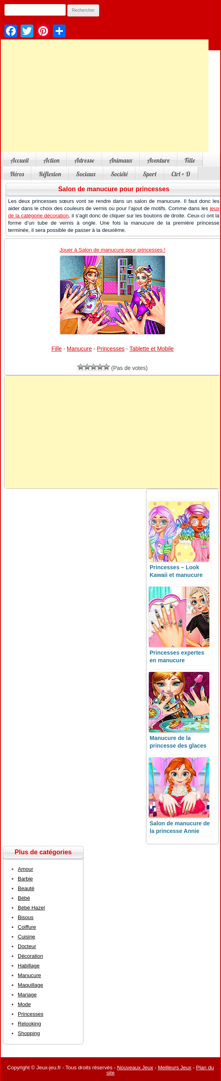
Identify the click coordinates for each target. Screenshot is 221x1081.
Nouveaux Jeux (135, 1067)
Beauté (26, 888)
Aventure (158, 160)
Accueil (19, 160)
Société (119, 174)
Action (52, 160)
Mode (24, 1004)
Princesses (110, 348)
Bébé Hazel (31, 908)
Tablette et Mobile (151, 348)
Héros (17, 174)
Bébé (24, 898)
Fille (190, 160)
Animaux (120, 160)
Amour (25, 869)
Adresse (84, 160)
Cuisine (26, 937)
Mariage (27, 995)
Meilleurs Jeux (174, 1067)
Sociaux (86, 174)
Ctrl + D (180, 174)
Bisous (25, 917)
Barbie (25, 879)
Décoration (30, 956)
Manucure (79, 348)
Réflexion (50, 174)
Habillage (29, 966)
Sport (149, 174)
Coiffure (27, 927)
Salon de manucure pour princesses (113, 189)
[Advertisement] (112, 432)
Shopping (29, 1033)
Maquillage (30, 985)
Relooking (29, 1024)
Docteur (27, 946)
